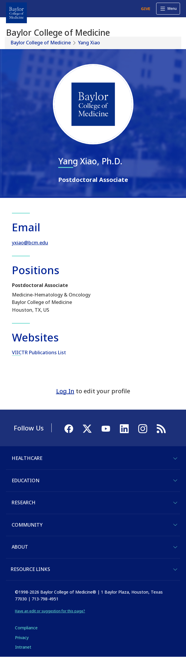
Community (27, 525)
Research (24, 502)
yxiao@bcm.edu (30, 242)
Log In (65, 391)
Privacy (22, 637)
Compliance (26, 628)
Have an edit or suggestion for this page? (50, 611)
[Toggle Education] (175, 480)
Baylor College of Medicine (41, 42)
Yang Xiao (89, 42)
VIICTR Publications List (39, 352)
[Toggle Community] (175, 525)
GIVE (145, 8)
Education (25, 480)
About (20, 547)
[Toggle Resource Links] (175, 569)
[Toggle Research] (175, 503)
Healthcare (27, 458)
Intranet (23, 647)
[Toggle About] (175, 547)
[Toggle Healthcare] (175, 458)
